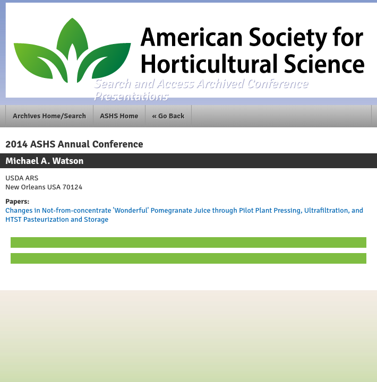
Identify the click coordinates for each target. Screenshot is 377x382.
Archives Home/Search (49, 115)
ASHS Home (119, 115)
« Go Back (168, 115)
